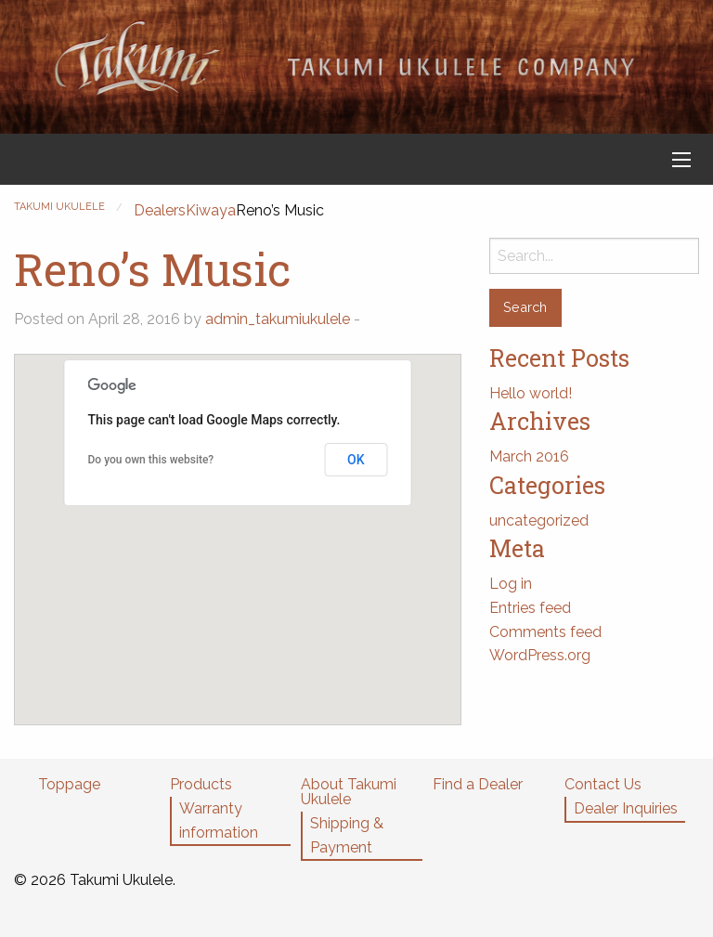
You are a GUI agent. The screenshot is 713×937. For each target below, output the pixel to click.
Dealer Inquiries (626, 808)
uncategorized (539, 520)
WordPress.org (539, 655)
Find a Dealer (478, 784)
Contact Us (603, 784)
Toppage (69, 784)
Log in (510, 583)
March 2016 (529, 456)
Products (201, 784)
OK (356, 459)
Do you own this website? (151, 459)
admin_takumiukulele (277, 319)
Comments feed (545, 632)
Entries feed (530, 608)
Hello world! (530, 393)
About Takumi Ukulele (348, 791)
